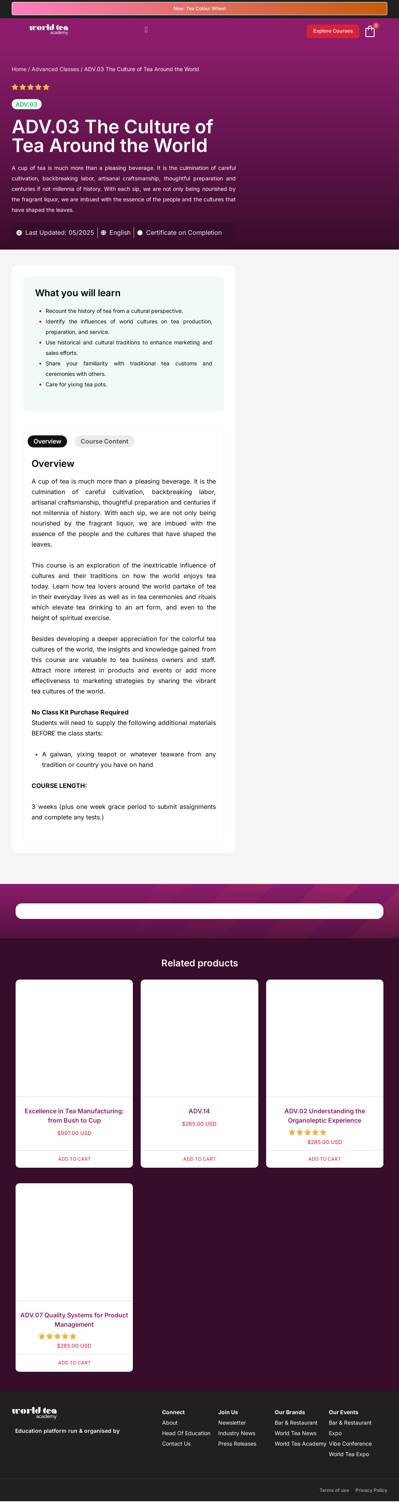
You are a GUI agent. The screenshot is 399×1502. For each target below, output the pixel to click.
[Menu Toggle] (146, 29)
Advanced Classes (55, 69)
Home (19, 69)
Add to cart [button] (74, 1160)
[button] (31, 88)
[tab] (47, 442)
